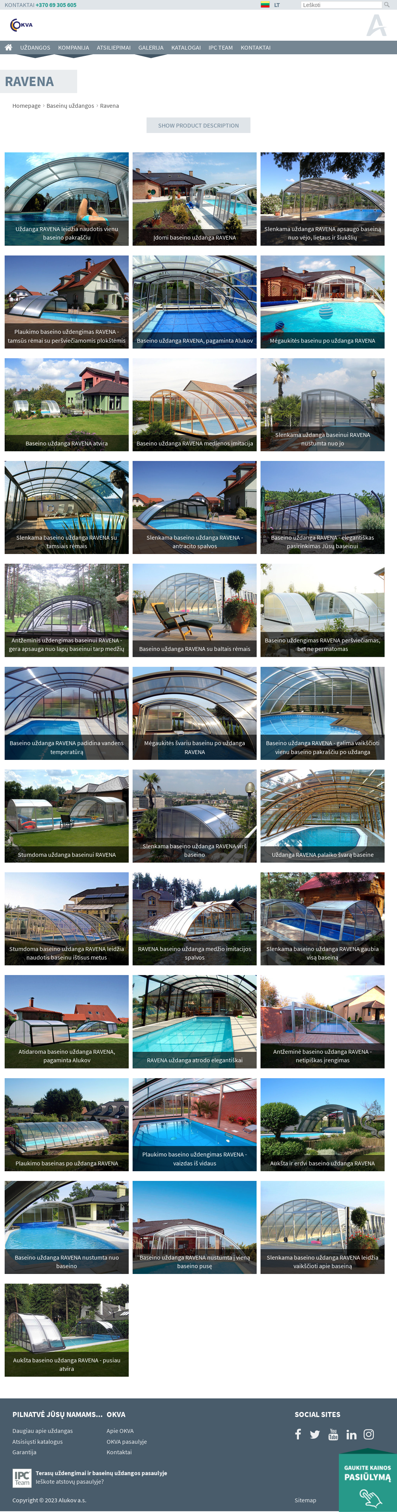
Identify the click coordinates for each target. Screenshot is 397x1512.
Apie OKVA (120, 1431)
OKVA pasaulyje (127, 1442)
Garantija (24, 1453)
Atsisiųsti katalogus (37, 1442)
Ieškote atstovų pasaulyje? (70, 1482)
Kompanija (73, 47)
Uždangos (35, 47)
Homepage (26, 105)
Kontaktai (256, 47)
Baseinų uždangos (70, 105)
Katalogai (186, 47)
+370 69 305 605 (56, 5)
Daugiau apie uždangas (42, 1431)
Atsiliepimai (114, 47)
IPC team (221, 47)
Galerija (151, 47)
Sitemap (305, 1501)
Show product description (198, 125)
